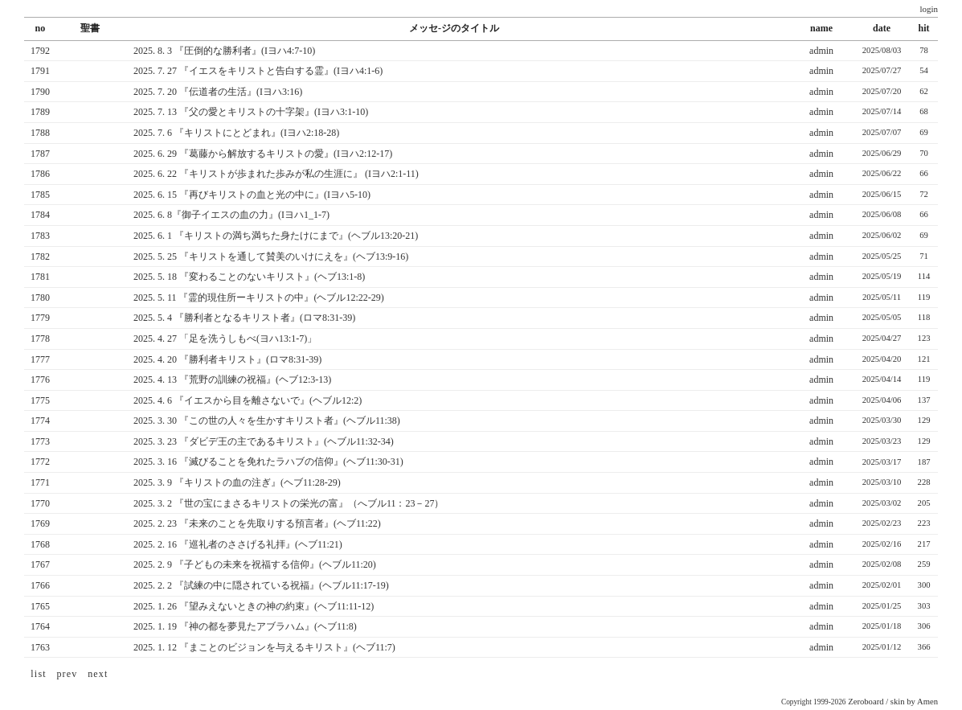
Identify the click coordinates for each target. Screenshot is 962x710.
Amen (927, 701)
